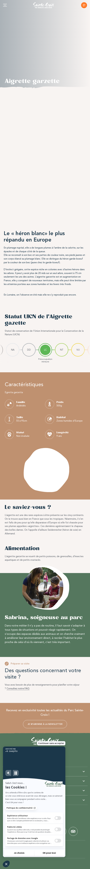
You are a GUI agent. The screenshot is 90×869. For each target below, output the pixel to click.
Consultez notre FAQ (18, 688)
